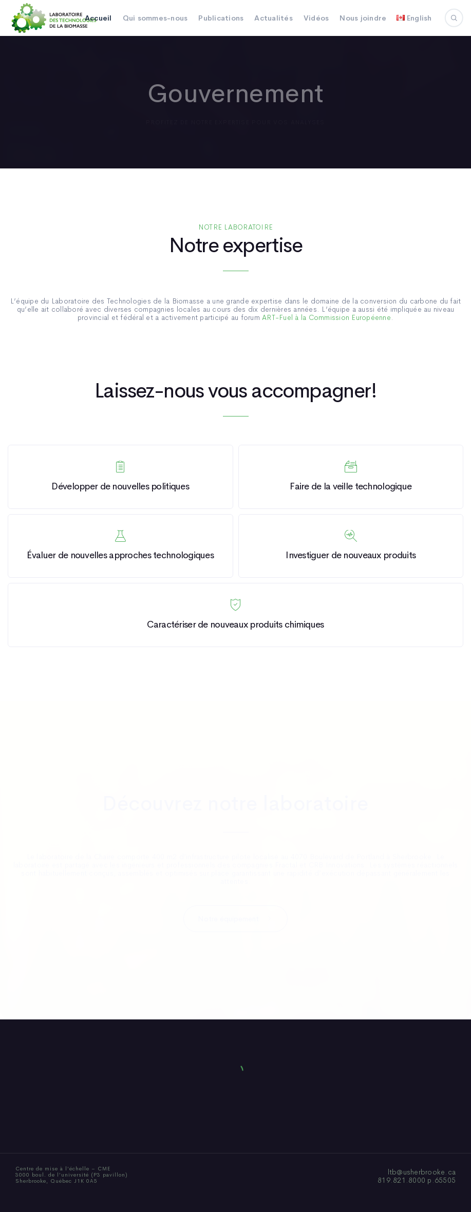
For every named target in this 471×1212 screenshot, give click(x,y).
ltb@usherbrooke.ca (422, 1172)
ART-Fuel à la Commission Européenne (326, 317)
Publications (220, 18)
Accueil (98, 18)
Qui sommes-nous (155, 18)
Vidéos (316, 18)
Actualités (273, 18)
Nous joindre (363, 18)
